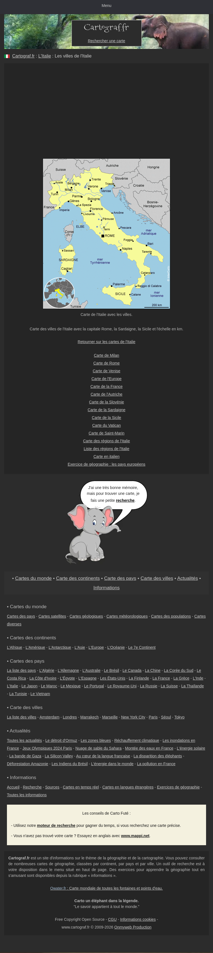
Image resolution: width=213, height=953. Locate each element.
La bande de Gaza (25, 756)
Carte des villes (157, 578)
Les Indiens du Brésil (70, 764)
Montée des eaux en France (149, 748)
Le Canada (132, 670)
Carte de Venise (106, 371)
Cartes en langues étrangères (127, 787)
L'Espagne (87, 678)
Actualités (187, 578)
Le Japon (29, 686)
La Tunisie (18, 694)
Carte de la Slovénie (106, 402)
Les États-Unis (112, 678)
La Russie (148, 686)
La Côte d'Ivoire (43, 678)
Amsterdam (50, 717)
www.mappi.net (135, 836)
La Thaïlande (192, 686)
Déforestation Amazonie (27, 764)
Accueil (13, 787)
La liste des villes (21, 717)
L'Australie (91, 670)
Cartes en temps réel (81, 787)
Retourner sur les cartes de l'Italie (106, 342)
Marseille (110, 717)
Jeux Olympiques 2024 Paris (47, 748)
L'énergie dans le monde (112, 764)
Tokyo (179, 717)
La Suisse (169, 686)
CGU (112, 919)
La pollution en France (156, 764)
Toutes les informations (27, 795)
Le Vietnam (40, 694)
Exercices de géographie (178, 787)
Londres (70, 717)
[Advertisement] (106, 105)
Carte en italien (106, 456)
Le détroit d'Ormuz (61, 740)
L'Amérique (35, 647)
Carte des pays (120, 578)
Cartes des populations (171, 616)
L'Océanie (116, 647)
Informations (106, 587)
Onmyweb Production (132, 927)
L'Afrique (14, 647)
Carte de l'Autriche (107, 394)
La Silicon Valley (59, 756)
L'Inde (198, 678)
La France (161, 678)
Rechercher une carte (106, 41)
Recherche (32, 787)
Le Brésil (111, 670)
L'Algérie (46, 670)
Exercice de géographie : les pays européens (106, 464)
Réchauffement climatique (136, 740)
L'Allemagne (68, 670)
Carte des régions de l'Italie (106, 441)
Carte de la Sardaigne (106, 410)
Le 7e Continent (142, 647)
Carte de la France (106, 386)
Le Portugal (94, 686)
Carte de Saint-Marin (106, 433)
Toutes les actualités (24, 740)
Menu (106, 5)
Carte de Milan (106, 355)
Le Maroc (49, 686)
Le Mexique (70, 686)
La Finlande (139, 678)
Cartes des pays (21, 616)
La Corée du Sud (178, 670)
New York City (133, 717)
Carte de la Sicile (106, 417)
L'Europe (96, 647)
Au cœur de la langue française (103, 756)
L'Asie (80, 647)
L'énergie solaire (191, 748)
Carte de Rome (106, 363)
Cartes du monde (33, 578)
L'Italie (44, 56)
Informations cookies (138, 919)
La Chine (153, 670)
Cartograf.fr (23, 56)
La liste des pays (21, 670)
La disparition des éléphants (158, 756)
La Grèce (181, 678)
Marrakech (89, 717)
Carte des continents (78, 578)
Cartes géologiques (86, 616)
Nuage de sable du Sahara (98, 748)
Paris (153, 717)
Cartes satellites (52, 616)
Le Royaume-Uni (121, 686)
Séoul (166, 717)
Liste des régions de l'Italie (107, 448)
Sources (52, 787)
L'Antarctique (60, 647)
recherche (125, 500)
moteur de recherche (56, 825)
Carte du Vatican (106, 425)
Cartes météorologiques (127, 616)
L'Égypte (67, 678)
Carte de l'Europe (107, 378)
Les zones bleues (96, 740)
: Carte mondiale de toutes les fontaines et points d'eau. (106, 888)
